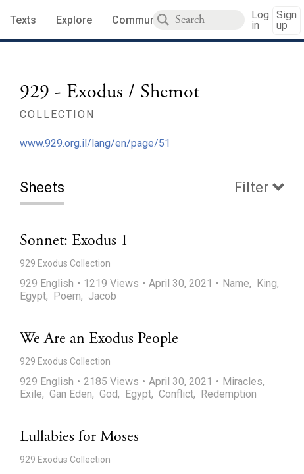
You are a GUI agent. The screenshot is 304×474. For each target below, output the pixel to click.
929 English (47, 283)
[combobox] (210, 20)
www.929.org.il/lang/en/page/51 (95, 143)
